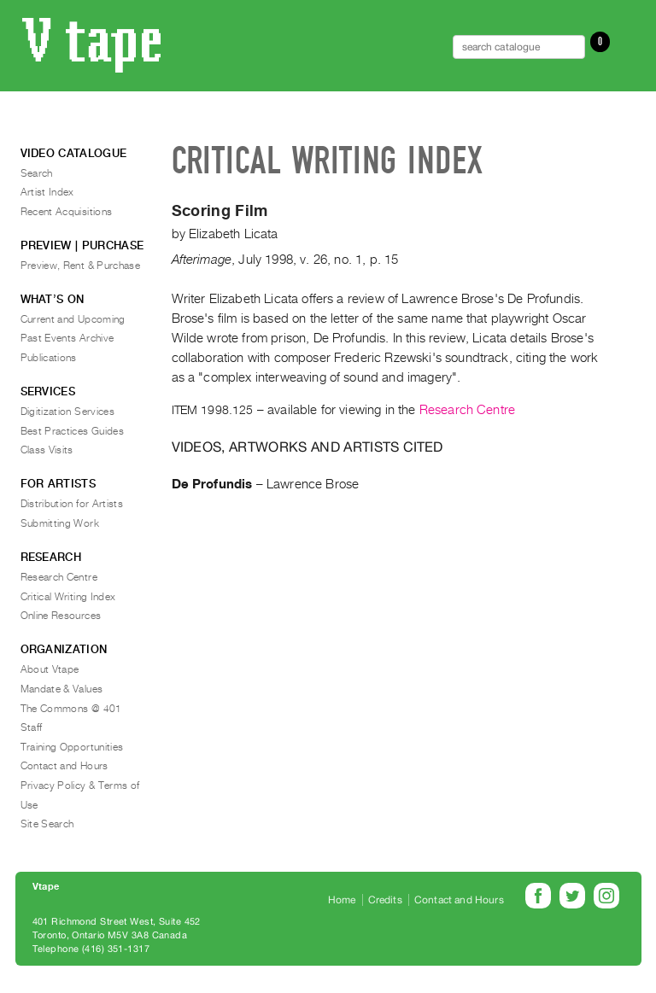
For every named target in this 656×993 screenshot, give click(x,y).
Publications (48, 358)
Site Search (47, 824)
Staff (31, 727)
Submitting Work (59, 523)
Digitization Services (67, 412)
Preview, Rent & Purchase (80, 266)
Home (342, 900)
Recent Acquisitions (66, 212)
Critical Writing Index (68, 597)
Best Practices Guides (72, 431)
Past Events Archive (67, 338)
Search (36, 173)
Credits (385, 900)
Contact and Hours (64, 766)
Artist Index (47, 192)
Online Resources (61, 616)
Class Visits (46, 450)
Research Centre (467, 410)
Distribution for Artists (72, 504)
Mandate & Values (61, 689)
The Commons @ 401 (71, 709)
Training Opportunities (72, 747)
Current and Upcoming (73, 319)
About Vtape (49, 669)
